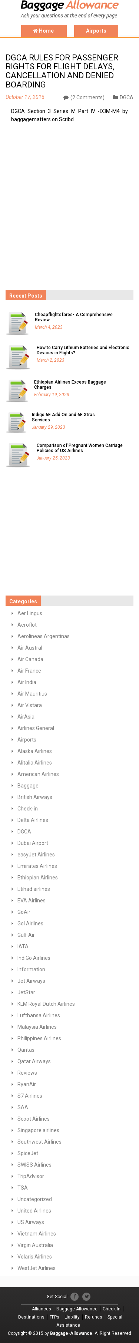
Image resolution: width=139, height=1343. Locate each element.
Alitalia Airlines (34, 763)
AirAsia (25, 717)
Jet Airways (31, 981)
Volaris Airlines (34, 1257)
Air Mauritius (32, 694)
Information (31, 969)
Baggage (28, 786)
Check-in (27, 809)
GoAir (23, 912)
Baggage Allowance (76, 1309)
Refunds (93, 1317)
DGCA (123, 97)
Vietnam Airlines (36, 1234)
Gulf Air (26, 935)
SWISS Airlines (34, 1165)
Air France (29, 671)
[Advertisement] (61, 233)
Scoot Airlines (33, 1119)
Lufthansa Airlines (38, 1015)
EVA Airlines (31, 900)
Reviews (27, 1073)
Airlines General (35, 728)
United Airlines (34, 1211)
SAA (22, 1107)
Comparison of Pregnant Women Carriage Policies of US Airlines (80, 448)
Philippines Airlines (39, 1038)
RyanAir (26, 1084)
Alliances (41, 1309)
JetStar (26, 992)
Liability (72, 1317)
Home (44, 31)
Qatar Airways (34, 1061)
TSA (22, 1188)
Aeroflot (27, 625)
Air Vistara (29, 705)
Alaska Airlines (34, 751)
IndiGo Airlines (33, 958)
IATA (23, 946)
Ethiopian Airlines (37, 878)
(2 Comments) (84, 97)
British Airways (34, 797)
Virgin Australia (35, 1245)
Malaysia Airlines (37, 1027)
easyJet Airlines (36, 855)
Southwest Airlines (39, 1142)
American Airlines (38, 774)
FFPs (54, 1317)
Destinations (31, 1317)
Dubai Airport (32, 843)
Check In (111, 1309)
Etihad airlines (33, 889)
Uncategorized (34, 1199)
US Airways (30, 1222)
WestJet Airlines (36, 1268)
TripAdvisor (30, 1176)
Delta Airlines (32, 820)
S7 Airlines (29, 1096)
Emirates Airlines (37, 866)
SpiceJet (27, 1153)
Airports (96, 31)
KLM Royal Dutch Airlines (46, 1004)
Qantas (25, 1050)
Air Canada (30, 659)
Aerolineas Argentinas (43, 636)
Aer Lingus (29, 613)
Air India (26, 682)
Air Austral (29, 648)
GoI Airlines (30, 923)
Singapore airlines (38, 1130)
